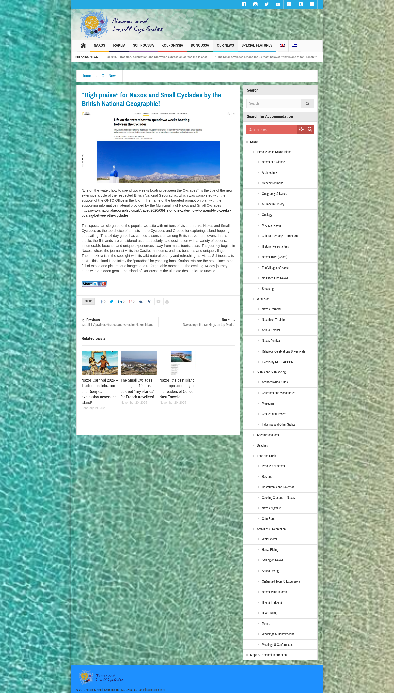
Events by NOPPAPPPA (277, 362)
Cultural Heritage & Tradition (280, 236)
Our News (225, 47)
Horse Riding (270, 550)
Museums (268, 403)
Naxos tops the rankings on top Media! (197, 322)
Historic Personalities (275, 246)
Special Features (257, 47)
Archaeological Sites (275, 382)
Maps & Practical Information (268, 655)
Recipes (267, 476)
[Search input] (272, 129)
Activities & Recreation (271, 529)
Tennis (266, 624)
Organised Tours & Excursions (281, 581)
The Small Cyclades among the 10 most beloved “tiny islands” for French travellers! (281, 56)
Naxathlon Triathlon (274, 320)
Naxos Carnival (271, 309)
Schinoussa (143, 47)
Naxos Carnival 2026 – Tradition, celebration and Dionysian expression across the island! (156, 56)
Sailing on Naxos (272, 560)
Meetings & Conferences (277, 645)
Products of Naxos (273, 466)
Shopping (268, 289)
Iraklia (119, 47)
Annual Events (271, 330)
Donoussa (200, 47)
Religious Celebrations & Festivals (283, 351)
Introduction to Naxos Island (274, 152)
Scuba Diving (270, 571)
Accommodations (268, 435)
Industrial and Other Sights (278, 424)
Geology (267, 215)
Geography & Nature (274, 194)
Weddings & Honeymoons (278, 634)
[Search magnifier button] (310, 129)
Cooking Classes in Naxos (278, 498)
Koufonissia (172, 47)
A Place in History (273, 204)
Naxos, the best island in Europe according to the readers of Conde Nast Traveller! (177, 389)
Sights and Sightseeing (271, 372)
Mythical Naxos (271, 225)
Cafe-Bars (268, 519)
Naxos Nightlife (271, 508)
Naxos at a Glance (273, 162)
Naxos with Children (274, 592)
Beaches (262, 445)
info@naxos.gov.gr (154, 690)
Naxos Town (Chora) (274, 257)
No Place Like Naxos (275, 278)
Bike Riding (269, 613)
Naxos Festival (271, 341)
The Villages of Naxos (275, 268)
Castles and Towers (274, 414)
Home (86, 75)
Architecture (269, 172)
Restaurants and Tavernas (278, 487)
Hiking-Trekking (272, 602)
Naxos (99, 47)
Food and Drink (266, 456)
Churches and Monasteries (279, 393)
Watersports (269, 539)
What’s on (263, 299)
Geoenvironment (272, 183)
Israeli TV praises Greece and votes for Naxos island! (120, 322)
